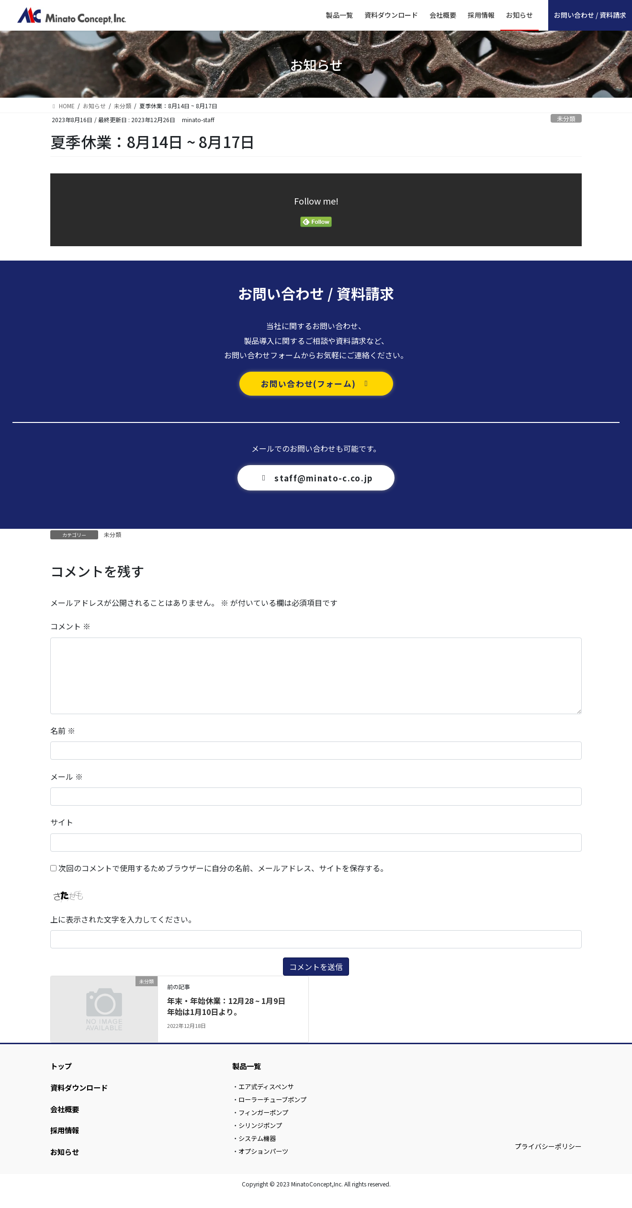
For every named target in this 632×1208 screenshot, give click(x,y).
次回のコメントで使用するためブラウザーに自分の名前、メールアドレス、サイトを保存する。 (223, 869)
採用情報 (65, 1138)
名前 (62, 732)
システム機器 (259, 1149)
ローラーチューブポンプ (275, 1105)
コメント (70, 628)
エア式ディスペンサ (268, 1091)
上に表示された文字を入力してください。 (123, 921)
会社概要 (65, 1115)
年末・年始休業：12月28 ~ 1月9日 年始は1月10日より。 (230, 1008)
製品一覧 (247, 1068)
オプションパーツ (266, 1164)
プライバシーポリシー (548, 1158)
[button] (316, 384)
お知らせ (65, 1161)
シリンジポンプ (262, 1135)
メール (66, 778)
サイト (61, 824)
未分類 (566, 118)
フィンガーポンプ (266, 1120)
